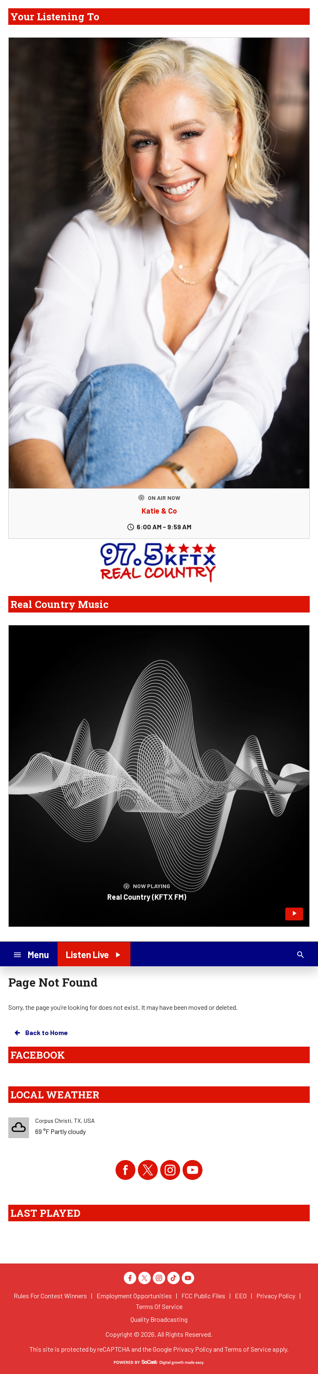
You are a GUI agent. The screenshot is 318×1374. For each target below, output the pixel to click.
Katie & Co (159, 510)
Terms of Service (247, 1349)
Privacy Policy (192, 1349)
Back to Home (40, 1032)
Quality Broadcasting (159, 1319)
